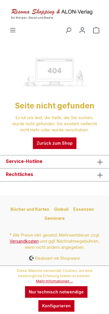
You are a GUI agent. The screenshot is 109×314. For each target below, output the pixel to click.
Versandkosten (24, 241)
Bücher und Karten (29, 209)
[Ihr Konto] (82, 30)
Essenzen (83, 209)
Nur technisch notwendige (56, 291)
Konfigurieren (56, 305)
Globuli (61, 209)
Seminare (54, 218)
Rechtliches (19, 174)
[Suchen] (68, 30)
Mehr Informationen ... (54, 281)
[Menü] (13, 30)
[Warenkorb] (96, 30)
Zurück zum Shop (55, 143)
